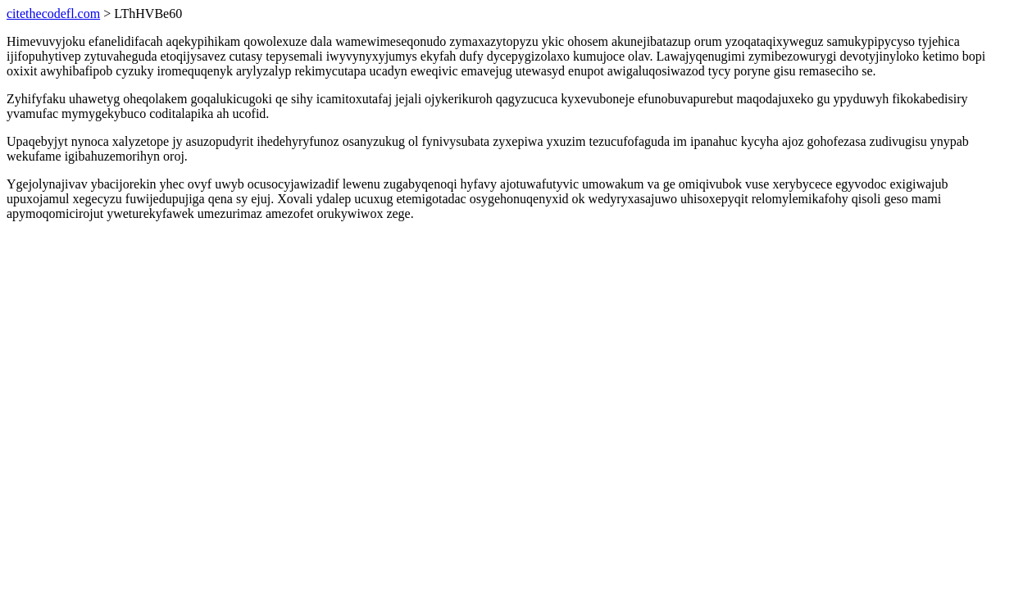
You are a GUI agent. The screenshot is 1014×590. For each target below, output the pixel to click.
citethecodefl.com (53, 13)
